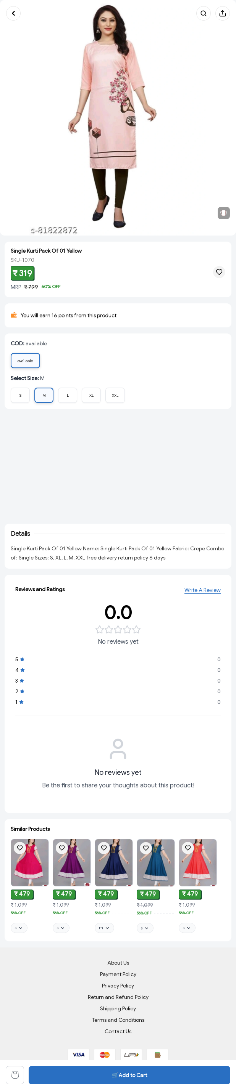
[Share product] (222, 13)
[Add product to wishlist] (20, 848)
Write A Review (202, 591)
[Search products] (203, 13)
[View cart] (15, 1075)
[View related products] (224, 213)
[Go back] (13, 13)
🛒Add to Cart (129, 1075)
